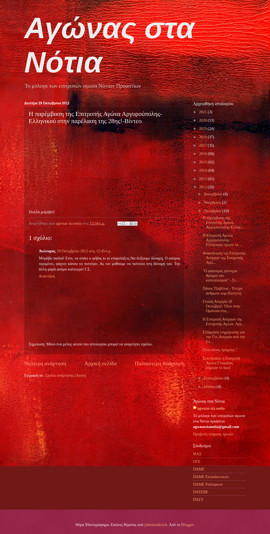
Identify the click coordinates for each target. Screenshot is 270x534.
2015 (203, 162)
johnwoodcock (155, 525)
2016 (203, 154)
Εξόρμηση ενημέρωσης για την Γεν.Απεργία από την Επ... (224, 337)
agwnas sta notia (211, 408)
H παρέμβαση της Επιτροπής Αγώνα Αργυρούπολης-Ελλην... (223, 222)
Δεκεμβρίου (213, 194)
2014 (203, 170)
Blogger (187, 525)
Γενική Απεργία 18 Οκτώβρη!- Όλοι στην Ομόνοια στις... (221, 306)
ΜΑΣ (197, 454)
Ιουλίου (210, 387)
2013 (203, 179)
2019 (203, 128)
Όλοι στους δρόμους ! (220, 350)
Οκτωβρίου (213, 211)
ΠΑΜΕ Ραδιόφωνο (208, 484)
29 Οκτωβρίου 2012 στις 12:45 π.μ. (84, 251)
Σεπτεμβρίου (214, 378)
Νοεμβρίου (213, 202)
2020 (203, 120)
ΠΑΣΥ (198, 499)
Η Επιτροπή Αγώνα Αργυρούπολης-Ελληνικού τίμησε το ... (222, 240)
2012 (203, 187)
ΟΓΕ (196, 461)
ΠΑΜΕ (198, 469)
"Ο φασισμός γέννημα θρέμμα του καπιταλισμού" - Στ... (221, 275)
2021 (203, 112)
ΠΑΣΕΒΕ (200, 492)
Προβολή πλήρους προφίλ (213, 434)
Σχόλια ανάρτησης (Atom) (65, 375)
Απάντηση (47, 276)
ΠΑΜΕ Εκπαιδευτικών (211, 477)
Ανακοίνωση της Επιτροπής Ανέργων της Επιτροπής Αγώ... (224, 258)
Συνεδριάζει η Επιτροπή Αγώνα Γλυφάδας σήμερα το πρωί (221, 363)
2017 (203, 145)
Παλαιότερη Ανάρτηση (160, 363)
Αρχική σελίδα (100, 363)
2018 (203, 137)
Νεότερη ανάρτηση (45, 363)
